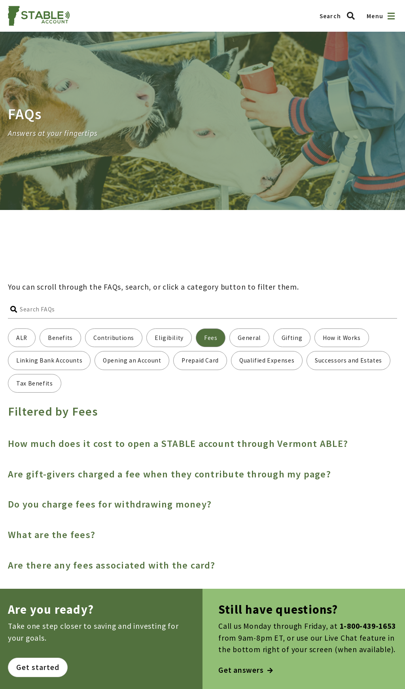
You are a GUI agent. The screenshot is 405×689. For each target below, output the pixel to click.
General (249, 338)
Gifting (292, 338)
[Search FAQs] (208, 309)
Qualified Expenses (266, 360)
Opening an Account (132, 360)
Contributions (113, 338)
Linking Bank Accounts (49, 360)
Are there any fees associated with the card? (112, 565)
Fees (211, 338)
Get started (37, 667)
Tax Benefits (34, 383)
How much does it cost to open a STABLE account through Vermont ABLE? (178, 443)
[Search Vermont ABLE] (339, 16)
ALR (21, 338)
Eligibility (169, 338)
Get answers (245, 670)
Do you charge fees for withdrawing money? (110, 504)
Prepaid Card (200, 360)
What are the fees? (51, 535)
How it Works (342, 338)
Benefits (60, 338)
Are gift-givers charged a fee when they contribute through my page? (169, 474)
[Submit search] (14, 309)
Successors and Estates (348, 360)
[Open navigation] (391, 16)
